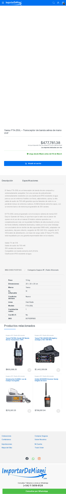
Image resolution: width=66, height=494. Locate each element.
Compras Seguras (41, 436)
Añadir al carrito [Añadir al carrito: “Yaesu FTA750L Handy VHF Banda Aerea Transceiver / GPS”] (29, 370)
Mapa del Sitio (7, 448)
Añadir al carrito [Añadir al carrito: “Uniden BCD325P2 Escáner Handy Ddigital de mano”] (58, 411)
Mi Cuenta (38, 444)
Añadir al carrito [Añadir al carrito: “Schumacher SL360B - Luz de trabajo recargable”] (29, 411)
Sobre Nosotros (40, 439)
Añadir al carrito (34, 163)
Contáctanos (6, 439)
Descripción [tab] (7, 181)
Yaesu (28, 287)
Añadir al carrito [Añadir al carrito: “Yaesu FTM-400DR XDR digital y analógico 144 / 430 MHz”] (58, 370)
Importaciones (7, 444)
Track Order (39, 448)
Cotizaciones (6, 436)
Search (53, 3)
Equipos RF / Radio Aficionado (47, 270)
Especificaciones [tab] (30, 181)
